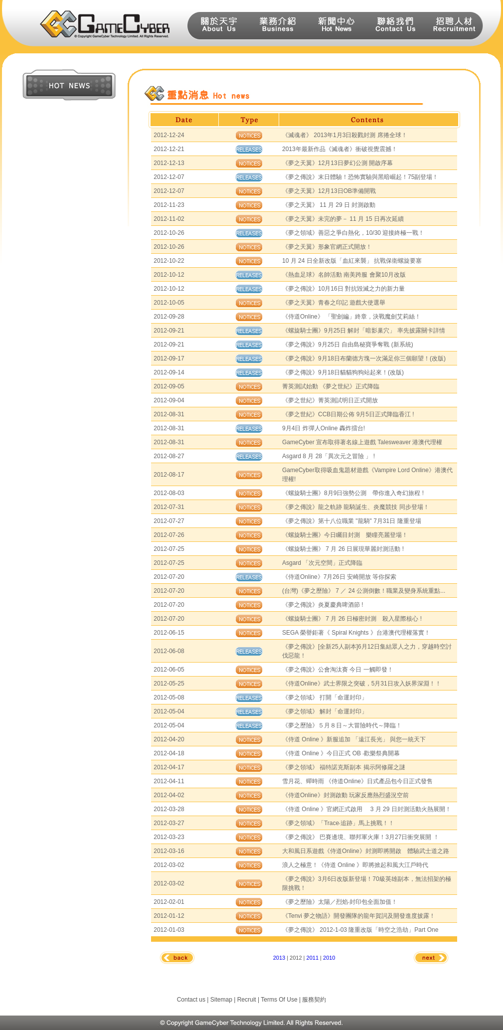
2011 (313, 958)
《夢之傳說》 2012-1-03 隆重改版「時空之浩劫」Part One (360, 929)
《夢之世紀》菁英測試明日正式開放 (330, 400)
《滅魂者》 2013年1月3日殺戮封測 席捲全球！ (344, 135)
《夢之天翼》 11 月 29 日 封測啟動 (328, 204)
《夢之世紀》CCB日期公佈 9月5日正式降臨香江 (347, 414)
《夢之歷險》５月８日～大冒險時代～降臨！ (342, 725)
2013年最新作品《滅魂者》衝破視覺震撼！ (339, 149)
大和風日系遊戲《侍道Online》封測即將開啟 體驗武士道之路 (365, 851)
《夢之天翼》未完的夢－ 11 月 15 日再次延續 (343, 218)
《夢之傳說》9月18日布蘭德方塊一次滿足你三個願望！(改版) (364, 358)
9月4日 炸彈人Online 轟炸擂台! (323, 428)
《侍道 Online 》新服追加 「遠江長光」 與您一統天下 (354, 739)
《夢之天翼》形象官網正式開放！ (327, 246)
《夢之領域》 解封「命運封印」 (324, 711)
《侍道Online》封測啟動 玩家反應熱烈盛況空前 (345, 795)
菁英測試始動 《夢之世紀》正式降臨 (330, 386)
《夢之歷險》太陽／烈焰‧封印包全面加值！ (339, 901)
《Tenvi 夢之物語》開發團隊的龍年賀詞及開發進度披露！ (358, 915)
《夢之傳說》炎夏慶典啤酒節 (321, 604)
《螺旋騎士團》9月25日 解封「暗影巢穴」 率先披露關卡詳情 (363, 330)
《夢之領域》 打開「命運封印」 (324, 697)
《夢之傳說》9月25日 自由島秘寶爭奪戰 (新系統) (347, 344)
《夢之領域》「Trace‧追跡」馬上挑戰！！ (338, 823)
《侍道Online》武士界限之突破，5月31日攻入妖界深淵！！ (361, 683)
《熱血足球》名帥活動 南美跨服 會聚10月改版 (344, 274)
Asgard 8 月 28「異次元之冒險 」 (327, 456)
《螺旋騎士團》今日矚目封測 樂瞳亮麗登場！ (345, 534)
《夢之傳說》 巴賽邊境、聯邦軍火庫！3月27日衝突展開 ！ (360, 837)
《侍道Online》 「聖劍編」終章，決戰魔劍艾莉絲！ (351, 316)
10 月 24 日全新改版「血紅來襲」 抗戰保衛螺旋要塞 (352, 260)
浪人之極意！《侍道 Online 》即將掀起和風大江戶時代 (355, 864)
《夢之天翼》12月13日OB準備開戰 (329, 190)
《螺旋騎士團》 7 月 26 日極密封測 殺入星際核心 (351, 618)
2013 (279, 958)
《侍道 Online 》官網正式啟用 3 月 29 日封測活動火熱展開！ (366, 809)
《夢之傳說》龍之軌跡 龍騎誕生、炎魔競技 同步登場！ (355, 507)
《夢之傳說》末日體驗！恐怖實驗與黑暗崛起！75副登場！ (360, 176)
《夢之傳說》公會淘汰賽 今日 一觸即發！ (337, 669)
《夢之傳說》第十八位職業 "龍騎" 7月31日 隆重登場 (351, 520)
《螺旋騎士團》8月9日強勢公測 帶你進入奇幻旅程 (352, 493)
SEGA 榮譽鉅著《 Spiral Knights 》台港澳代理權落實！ (356, 632)
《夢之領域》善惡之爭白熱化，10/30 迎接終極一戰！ (353, 232)
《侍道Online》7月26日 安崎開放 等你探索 (339, 576)
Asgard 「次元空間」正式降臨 (322, 562)
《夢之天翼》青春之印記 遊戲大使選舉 (333, 302)
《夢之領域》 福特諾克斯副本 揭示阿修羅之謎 (343, 767)
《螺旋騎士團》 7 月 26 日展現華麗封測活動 (342, 548)
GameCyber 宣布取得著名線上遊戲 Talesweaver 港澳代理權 (362, 442)
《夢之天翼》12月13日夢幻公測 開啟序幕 (337, 163)
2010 (329, 958)
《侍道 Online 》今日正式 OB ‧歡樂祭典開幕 (341, 753)
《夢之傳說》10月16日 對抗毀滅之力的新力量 (343, 288)
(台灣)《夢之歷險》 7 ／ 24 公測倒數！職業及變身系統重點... (363, 590)
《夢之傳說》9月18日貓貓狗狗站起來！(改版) (343, 372)
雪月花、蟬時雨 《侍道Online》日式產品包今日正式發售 (357, 781)
